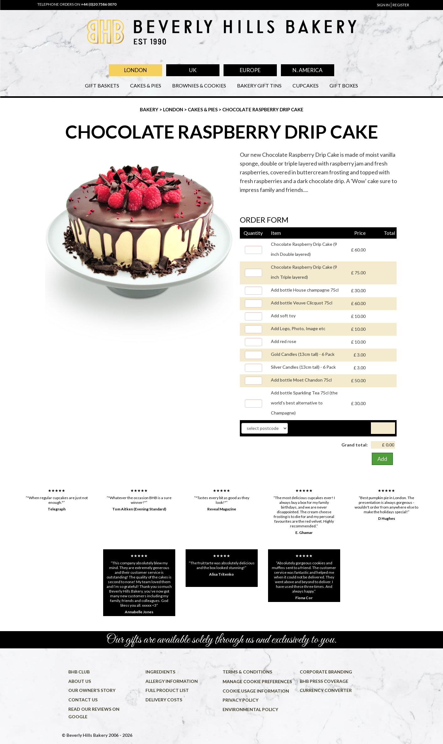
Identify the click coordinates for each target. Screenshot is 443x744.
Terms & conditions (247, 671)
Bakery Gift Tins (259, 85)
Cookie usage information (256, 691)
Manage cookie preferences (257, 681)
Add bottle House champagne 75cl (305, 290)
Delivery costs (163, 699)
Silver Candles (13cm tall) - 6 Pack (303, 367)
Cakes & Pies (145, 85)
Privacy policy (240, 700)
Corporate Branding (326, 671)
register (401, 5)
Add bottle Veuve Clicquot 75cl (301, 302)
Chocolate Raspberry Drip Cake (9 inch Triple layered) (304, 272)
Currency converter (326, 690)
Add (382, 459)
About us (79, 681)
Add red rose (283, 341)
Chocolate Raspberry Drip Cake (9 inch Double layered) (304, 249)
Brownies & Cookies (199, 85)
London (135, 70)
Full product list (167, 690)
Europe (250, 70)
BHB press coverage (324, 681)
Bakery (149, 109)
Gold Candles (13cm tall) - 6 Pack (303, 354)
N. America (308, 70)
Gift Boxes (344, 85)
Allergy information (171, 681)
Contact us (83, 699)
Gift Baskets (102, 85)
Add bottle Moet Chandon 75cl (301, 380)
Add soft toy (283, 315)
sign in (383, 5)
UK (193, 70)
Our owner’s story (91, 690)
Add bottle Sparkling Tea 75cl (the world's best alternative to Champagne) (304, 402)
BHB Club (79, 671)
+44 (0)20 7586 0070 (98, 4)
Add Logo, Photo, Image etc (298, 328)
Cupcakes (306, 85)
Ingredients (160, 671)
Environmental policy (250, 709)
